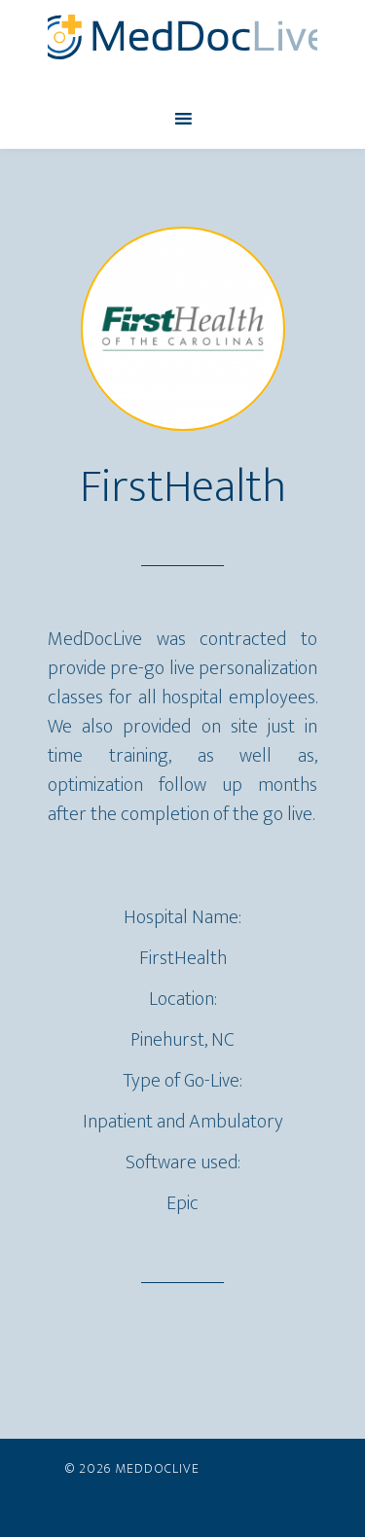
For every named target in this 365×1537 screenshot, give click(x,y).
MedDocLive (183, 37)
